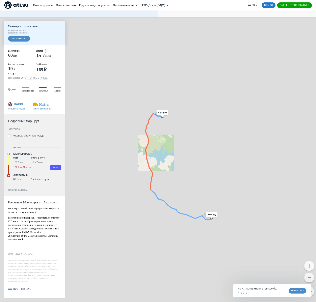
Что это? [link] (243, 292)
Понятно (297, 290)
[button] (161, 114)
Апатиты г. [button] (20, 175)
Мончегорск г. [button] (22, 153)
